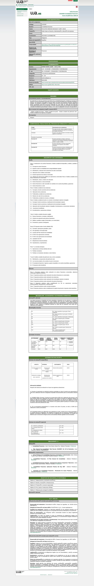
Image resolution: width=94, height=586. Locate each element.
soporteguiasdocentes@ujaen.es (72, 572)
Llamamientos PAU (20, 15)
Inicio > (17, 6)
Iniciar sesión (70, 0)
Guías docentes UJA (20, 9)
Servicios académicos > (23, 6)
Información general (22, 4)
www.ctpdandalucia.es (35, 532)
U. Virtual (75, 0)
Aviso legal (71, 573)
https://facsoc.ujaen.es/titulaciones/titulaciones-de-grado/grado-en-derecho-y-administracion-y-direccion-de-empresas (59, 45)
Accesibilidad (67, 573)
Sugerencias (75, 573)
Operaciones (30, 4)
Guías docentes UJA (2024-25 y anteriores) (22, 11)
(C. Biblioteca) (73, 446)
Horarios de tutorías (20, 13)
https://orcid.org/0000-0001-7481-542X (51, 84)
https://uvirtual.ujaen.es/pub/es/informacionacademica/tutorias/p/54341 (58, 82)
